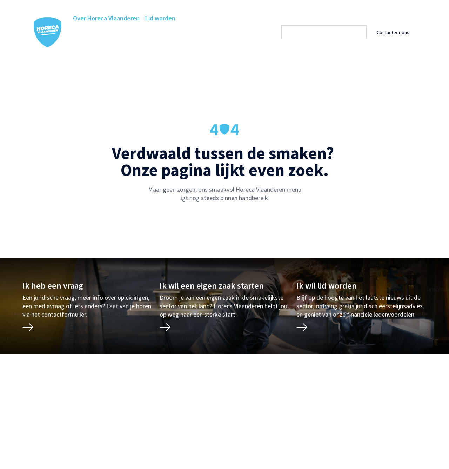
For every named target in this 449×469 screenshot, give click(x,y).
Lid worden (160, 18)
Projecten (86, 46)
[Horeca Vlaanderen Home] (48, 32)
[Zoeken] (330, 32)
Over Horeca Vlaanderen (106, 18)
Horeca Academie (129, 32)
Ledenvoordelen (181, 32)
